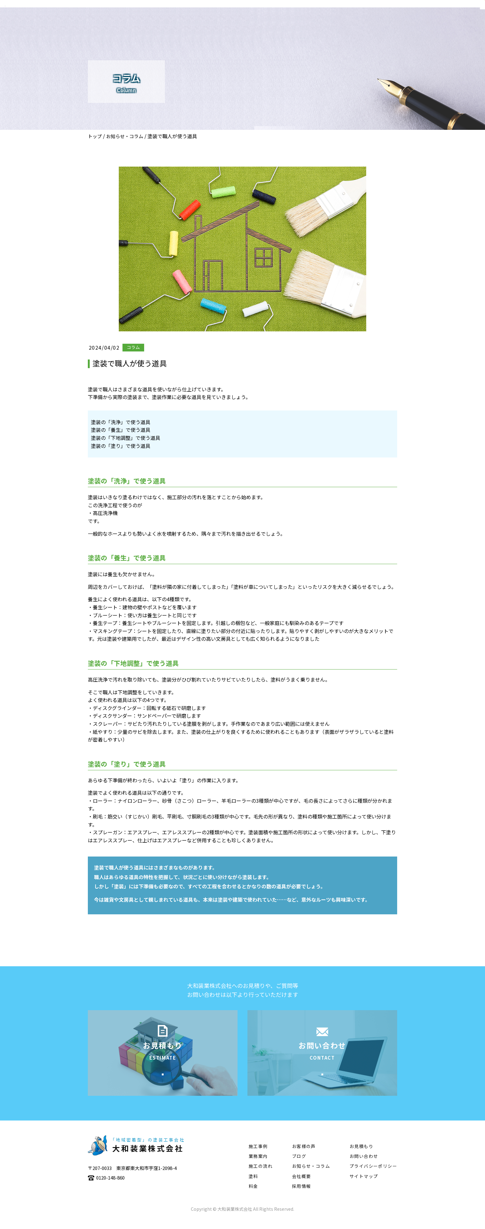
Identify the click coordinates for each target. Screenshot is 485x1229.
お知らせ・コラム (124, 136)
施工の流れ (374, 23)
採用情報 (301, 1196)
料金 (253, 1196)
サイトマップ (364, 1185)
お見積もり (361, 1156)
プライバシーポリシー (373, 1175)
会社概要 (277, 23)
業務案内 (308, 23)
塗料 (403, 23)
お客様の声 (304, 1156)
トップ (95, 136)
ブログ (299, 1166)
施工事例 (340, 23)
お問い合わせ (364, 1166)
